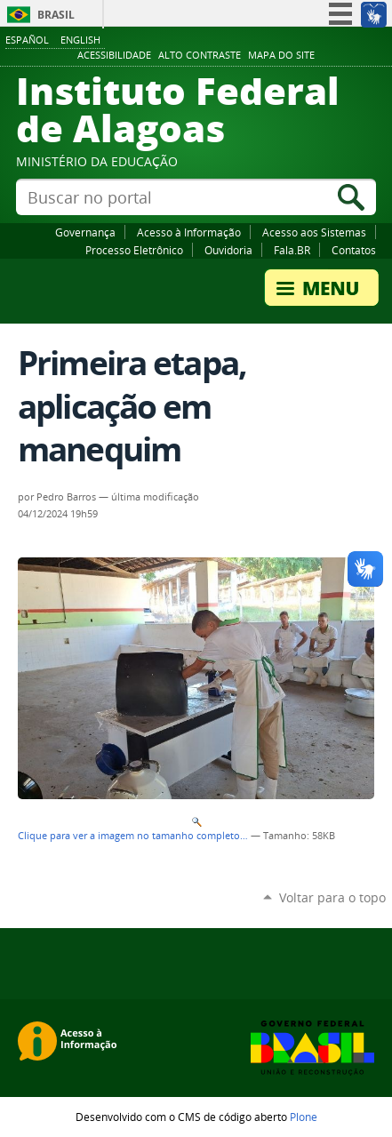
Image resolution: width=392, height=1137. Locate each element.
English (80, 39)
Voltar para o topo (332, 897)
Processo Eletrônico (134, 250)
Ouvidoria (228, 250)
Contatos (354, 250)
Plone (303, 1116)
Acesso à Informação (189, 232)
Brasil (56, 14)
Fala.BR (292, 250)
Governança (85, 232)
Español (27, 39)
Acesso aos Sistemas (314, 232)
